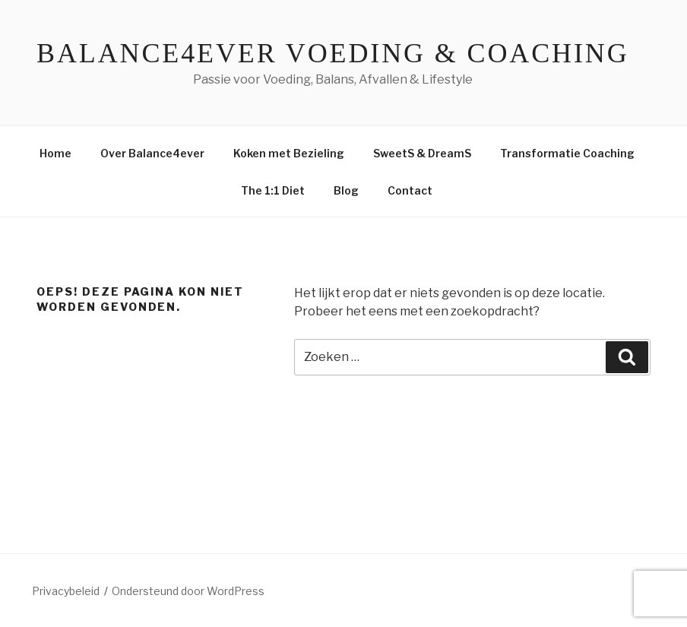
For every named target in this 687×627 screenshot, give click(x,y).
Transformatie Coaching (567, 153)
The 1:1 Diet (273, 190)
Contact (410, 190)
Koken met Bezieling (288, 153)
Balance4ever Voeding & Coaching (332, 53)
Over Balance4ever (152, 153)
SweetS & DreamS (422, 153)
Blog (346, 190)
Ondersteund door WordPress (188, 590)
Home (55, 153)
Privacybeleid (66, 590)
